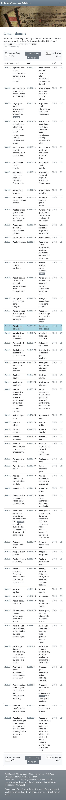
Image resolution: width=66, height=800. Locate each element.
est (18, 449)
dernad (42, 84)
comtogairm (44, 698)
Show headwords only (12, 47)
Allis (14, 476)
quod (18, 365)
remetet (42, 135)
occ (48, 183)
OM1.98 (30, 685)
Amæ (15, 488)
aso (20, 278)
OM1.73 (30, 375)
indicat (21, 527)
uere (15, 503)
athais (15, 394)
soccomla (42, 571)
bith (14, 579)
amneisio (17, 672)
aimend (16, 711)
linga (22, 301)
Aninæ (16, 542)
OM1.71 (30, 350)
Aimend (16, 705)
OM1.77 (30, 422)
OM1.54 (30, 121)
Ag (40, 415)
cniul (22, 711)
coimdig (16, 137)
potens (21, 147)
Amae (41, 488)
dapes (15, 544)
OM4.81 (7, 459)
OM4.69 (7, 333)
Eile (14, 345)
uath (19, 220)
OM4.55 (7, 147)
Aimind (16, 436)
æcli (46, 687)
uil (23, 723)
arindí (45, 111)
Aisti (15, 262)
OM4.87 (7, 542)
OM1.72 (30, 362)
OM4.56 (7, 162)
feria (15, 574)
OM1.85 (30, 495)
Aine (41, 443)
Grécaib (16, 180)
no (20, 394)
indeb (22, 237)
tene (41, 634)
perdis (23, 559)
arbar (15, 143)
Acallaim (17, 350)
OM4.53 (7, 103)
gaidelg (43, 701)
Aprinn (16, 67)
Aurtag (16, 210)
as (14, 365)
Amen (41, 495)
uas (40, 255)
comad (21, 729)
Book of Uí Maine (36, 789)
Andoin (16, 685)
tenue (23, 449)
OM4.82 (7, 466)
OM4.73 (7, 375)
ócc (22, 183)
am (15, 132)
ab (16, 88)
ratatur (16, 411)
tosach (17, 316)
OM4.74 (7, 382)
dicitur (18, 150)
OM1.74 (30, 382)
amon (46, 503)
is (24, 76)
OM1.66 (30, 298)
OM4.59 (7, 197)
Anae (41, 510)
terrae (41, 288)
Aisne (15, 237)
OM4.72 (7, 362)
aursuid (16, 432)
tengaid (42, 306)
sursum (42, 513)
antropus (18, 532)
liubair (15, 649)
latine (23, 73)
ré (43, 313)
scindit (15, 129)
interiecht (21, 466)
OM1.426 (30, 429)
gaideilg (17, 698)
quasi (15, 355)
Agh (14, 415)
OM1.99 (30, 705)
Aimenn (42, 705)
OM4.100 (8, 718)
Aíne (15, 443)
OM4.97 (7, 667)
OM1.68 (30, 326)
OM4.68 (7, 326)
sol (23, 291)
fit (18, 193)
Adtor (16, 718)
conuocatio (17, 690)
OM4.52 (7, 88)
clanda (15, 286)
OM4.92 (7, 596)
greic (22, 687)
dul (48, 247)
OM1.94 (30, 610)
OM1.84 (30, 488)
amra (45, 253)
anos (41, 518)
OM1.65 (30, 278)
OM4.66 (7, 298)
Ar (14, 88)
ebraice (22, 495)
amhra (15, 662)
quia (20, 127)
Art (14, 147)
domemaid (17, 152)
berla (15, 304)
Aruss (41, 190)
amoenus (17, 439)
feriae (47, 212)
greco (21, 67)
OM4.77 (7, 422)
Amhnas (16, 667)
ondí (44, 731)
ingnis (22, 636)
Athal (15, 326)
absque (16, 301)
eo (14, 408)
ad (24, 362)
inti (14, 403)
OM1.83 (30, 476)
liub (41, 244)
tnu (21, 626)
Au (14, 596)
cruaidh (16, 165)
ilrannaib (43, 723)
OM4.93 (7, 601)
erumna (16, 392)
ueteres (21, 582)
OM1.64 (30, 262)
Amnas (42, 667)
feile (16, 218)
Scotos (16, 621)
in (22, 190)
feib (14, 521)
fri (21, 343)
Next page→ (33, 57)
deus (22, 155)
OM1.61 (30, 225)
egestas (42, 73)
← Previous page (33, 54)
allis (47, 481)
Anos (18, 518)
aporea (42, 70)
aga (20, 313)
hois (22, 529)
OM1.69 (30, 333)
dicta (23, 405)
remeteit (42, 140)
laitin (15, 693)
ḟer (44, 96)
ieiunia (15, 446)
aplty (20, 561)
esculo (15, 200)
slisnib (17, 265)
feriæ (21, 212)
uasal (15, 155)
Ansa (20, 230)
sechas (15, 734)
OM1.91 (30, 589)
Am (15, 495)
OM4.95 (7, 626)
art (24, 152)
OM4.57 (7, 172)
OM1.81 (30, 459)
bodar (20, 329)
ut (14, 150)
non (23, 230)
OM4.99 (7, 705)
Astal (41, 242)
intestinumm (18, 452)
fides (41, 503)
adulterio (17, 385)
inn (14, 319)
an (14, 518)
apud (15, 582)
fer (23, 93)
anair (18, 345)
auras (21, 129)
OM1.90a (30, 568)
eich (24, 731)
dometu (43, 81)
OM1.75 (30, 389)
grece (47, 67)
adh (40, 731)
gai (47, 242)
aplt (42, 564)
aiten (15, 618)
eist (40, 729)
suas (15, 535)
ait (17, 631)
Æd (40, 626)
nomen (16, 529)
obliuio (16, 675)
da (20, 574)
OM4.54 (7, 121)
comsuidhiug (19, 720)
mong (41, 739)
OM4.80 (7, 443)
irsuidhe (42, 432)
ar (21, 93)
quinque (16, 634)
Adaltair (16, 382)
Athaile (16, 333)
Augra (15, 311)
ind (43, 319)
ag (22, 311)
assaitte (16, 652)
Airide (15, 429)
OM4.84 (7, 488)
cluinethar (43, 338)
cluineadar (17, 338)
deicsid (20, 535)
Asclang (16, 197)
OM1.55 (30, 147)
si (13, 731)
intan (15, 288)
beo (14, 631)
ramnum (16, 613)
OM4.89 (7, 559)
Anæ (15, 510)
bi (24, 218)
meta (15, 78)
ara (22, 135)
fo (18, 579)
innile (20, 114)
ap (24, 88)
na (19, 78)
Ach (14, 466)
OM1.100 (30, 718)
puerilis (16, 554)
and (47, 403)
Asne (41, 237)
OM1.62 (30, 237)
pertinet (16, 370)
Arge (15, 103)
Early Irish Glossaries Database (16, 3)
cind (21, 579)
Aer (14, 389)
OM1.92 (30, 596)
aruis (15, 193)
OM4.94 (7, 610)
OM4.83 (7, 476)
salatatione (17, 353)
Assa (15, 225)
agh (41, 418)
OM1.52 (30, 88)
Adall (15, 375)
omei (22, 488)
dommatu (17, 76)
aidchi (15, 484)
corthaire (17, 268)
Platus (19, 603)
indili (40, 111)
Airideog (16, 459)
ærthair (19, 403)
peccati (22, 675)
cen (41, 304)
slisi (22, 660)
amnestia (42, 672)
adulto (16, 378)
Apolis (15, 559)
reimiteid (16, 140)
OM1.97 (30, 667)
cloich (15, 577)
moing (17, 731)
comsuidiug (44, 720)
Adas (15, 362)
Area (19, 405)
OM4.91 (7, 589)
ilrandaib (18, 723)
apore (15, 70)
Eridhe (41, 429)
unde (21, 91)
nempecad (42, 681)
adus (41, 734)
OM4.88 (7, 552)
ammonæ (17, 498)
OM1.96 (30, 242)
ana (14, 524)
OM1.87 (30, 542)
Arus (15, 190)
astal (41, 253)
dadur (23, 518)
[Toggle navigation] (62, 3)
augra (18, 319)
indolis (15, 106)
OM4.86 (7, 510)
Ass (14, 278)
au (21, 326)
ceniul (41, 713)
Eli (42, 345)
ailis (21, 481)
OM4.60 (7, 210)
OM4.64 (7, 262)
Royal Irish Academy (16, 792)
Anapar (16, 552)
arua (41, 91)
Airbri (15, 343)
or (15, 729)
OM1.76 (30, 415)
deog (15, 461)
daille (15, 336)
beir (17, 481)
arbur (15, 93)
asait (18, 283)
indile (15, 111)
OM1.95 (30, 626)
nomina (16, 636)
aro (19, 88)
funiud (16, 280)
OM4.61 (7, 225)
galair (15, 468)
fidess (15, 501)
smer (15, 628)
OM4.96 (7, 646)
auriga (18, 124)
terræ (23, 286)
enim (15, 449)
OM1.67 (30, 311)
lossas (15, 114)
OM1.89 (30, 552)
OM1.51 (30, 67)
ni (22, 218)
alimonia (16, 478)
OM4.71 (7, 350)
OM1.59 (30, 197)
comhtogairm (18, 695)
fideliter (20, 503)
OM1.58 (30, 190)
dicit (14, 603)
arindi (20, 111)
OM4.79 (7, 436)
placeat (16, 228)
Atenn (41, 610)
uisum (15, 368)
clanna (41, 286)
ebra (23, 685)
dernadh (16, 81)
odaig (40, 127)
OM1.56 (30, 162)
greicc (41, 690)
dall (14, 329)
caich (18, 524)
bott (47, 628)
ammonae (43, 501)
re (24, 311)
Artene (16, 589)
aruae (15, 91)
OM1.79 (30, 436)
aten (41, 618)
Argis (15, 177)
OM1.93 (30, 601)
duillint (16, 660)
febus (15, 183)
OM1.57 (30, 172)
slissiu (41, 258)
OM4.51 (7, 67)
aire (22, 140)
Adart (15, 568)
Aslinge (16, 298)
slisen (23, 242)
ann (14, 283)
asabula (22, 601)
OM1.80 (30, 443)
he (24, 577)
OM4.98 (7, 685)
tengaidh (16, 306)
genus (23, 200)
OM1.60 (30, 210)
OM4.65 (7, 278)
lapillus (16, 592)
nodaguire (17, 291)
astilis (22, 262)
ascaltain (21, 355)
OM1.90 (30, 559)
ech (40, 737)
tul (15, 708)
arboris (16, 202)
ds (41, 158)
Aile (14, 422)
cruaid (41, 165)
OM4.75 (7, 389)
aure (20, 596)
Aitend (16, 610)
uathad (45, 220)
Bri (24, 343)
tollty (40, 231)
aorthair (42, 403)
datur (45, 518)
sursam (17, 513)
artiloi (22, 210)
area (15, 397)
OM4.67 (7, 311)
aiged (21, 400)
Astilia (16, 242)
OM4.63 (7, 242)
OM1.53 (30, 103)
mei (41, 491)
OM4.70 (7, 343)
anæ (15, 547)
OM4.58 (7, 190)
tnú (45, 626)
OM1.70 (30, 343)
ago (21, 415)
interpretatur (18, 109)
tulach (41, 708)
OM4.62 (7, 237)
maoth (41, 168)
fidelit (46, 506)
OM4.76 (7, 415)
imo (20, 734)
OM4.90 (7, 568)
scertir (15, 400)
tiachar (15, 175)
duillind (45, 255)
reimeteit (17, 135)
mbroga (21, 96)
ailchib (15, 425)
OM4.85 (7, 495)
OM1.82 (30, 466)
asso (47, 278)
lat (19, 484)
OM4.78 (7, 429)
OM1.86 (30, 510)
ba (22, 577)
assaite (42, 247)
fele (42, 218)
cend (15, 737)
